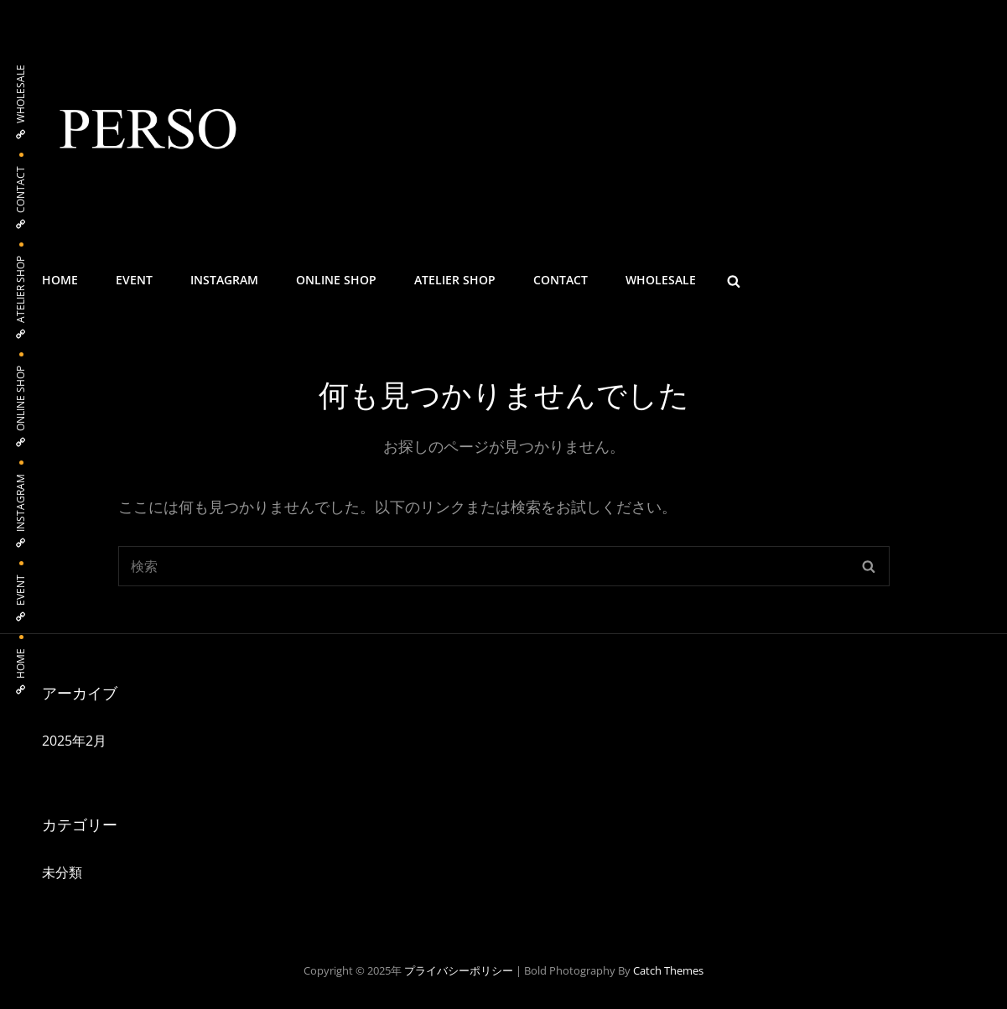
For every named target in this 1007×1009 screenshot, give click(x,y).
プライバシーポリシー (458, 970)
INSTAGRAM (224, 280)
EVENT (134, 280)
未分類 (62, 872)
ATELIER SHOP (455, 280)
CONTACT (560, 280)
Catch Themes (668, 970)
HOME (60, 280)
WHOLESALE (660, 280)
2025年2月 (74, 740)
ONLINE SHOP (336, 280)
